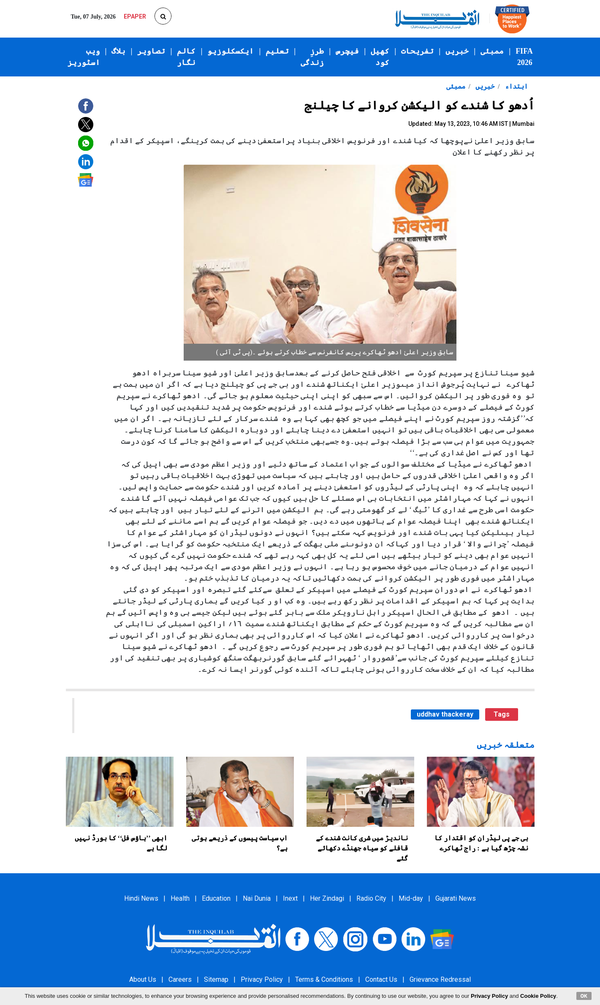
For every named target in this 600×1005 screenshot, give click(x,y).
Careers (180, 979)
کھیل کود (380, 57)
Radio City (371, 898)
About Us (142, 979)
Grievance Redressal (440, 979)
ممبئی (492, 51)
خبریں (457, 51)
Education (216, 898)
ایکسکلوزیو (230, 51)
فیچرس (347, 51)
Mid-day (411, 898)
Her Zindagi (327, 898)
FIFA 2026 (524, 57)
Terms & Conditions (324, 979)
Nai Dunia (257, 898)
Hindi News (141, 898)
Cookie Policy (538, 996)
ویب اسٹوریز (84, 57)
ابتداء (515, 86)
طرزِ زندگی (312, 57)
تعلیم (277, 51)
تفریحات (417, 51)
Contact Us (381, 979)
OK (584, 995)
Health (180, 898)
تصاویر (151, 51)
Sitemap (216, 979)
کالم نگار (186, 57)
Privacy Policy (262, 979)
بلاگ (118, 51)
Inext (290, 898)
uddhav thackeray (445, 714)
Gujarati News (455, 898)
